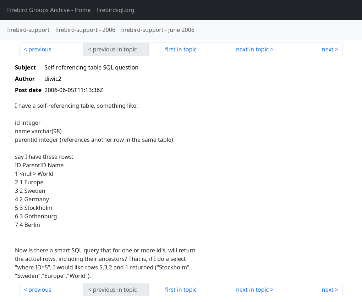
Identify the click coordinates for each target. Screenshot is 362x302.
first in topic (181, 49)
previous (39, 49)
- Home (49, 10)
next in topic (252, 49)
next (328, 49)
